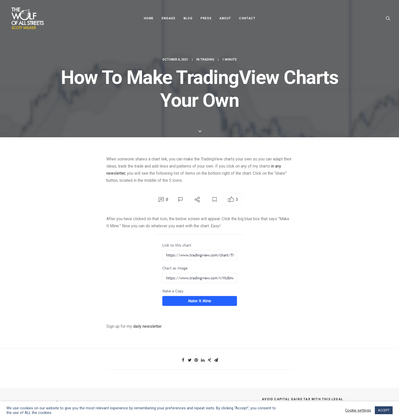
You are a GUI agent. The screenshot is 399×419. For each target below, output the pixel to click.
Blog (187, 18)
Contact (247, 18)
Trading (207, 59)
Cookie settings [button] (358, 410)
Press (206, 18)
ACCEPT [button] (384, 410)
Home (148, 18)
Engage (168, 18)
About (225, 18)
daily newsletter (147, 326)
